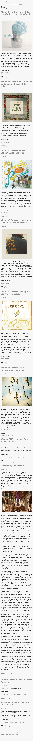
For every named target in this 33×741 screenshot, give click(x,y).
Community (4, 673)
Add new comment (5, 676)
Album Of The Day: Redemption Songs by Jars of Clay (15, 292)
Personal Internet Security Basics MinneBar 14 (16, 681)
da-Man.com (4, 1)
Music (12, 78)
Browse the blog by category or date (9, 734)
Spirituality (10, 673)
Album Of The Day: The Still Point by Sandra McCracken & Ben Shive (16, 84)
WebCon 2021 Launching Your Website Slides (15, 440)
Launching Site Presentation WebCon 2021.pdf (15, 457)
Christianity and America (12, 466)
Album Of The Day (5, 78)
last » (17, 732)
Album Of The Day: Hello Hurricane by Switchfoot (12, 369)
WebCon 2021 (27, 447)
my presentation (15, 447)
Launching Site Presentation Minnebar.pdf (14, 722)
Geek (2, 462)
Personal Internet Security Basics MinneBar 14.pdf (16, 694)
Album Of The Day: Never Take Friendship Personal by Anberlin (16, 13)
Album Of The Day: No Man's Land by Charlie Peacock (14, 151)
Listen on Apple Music (6, 72)
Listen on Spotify (5, 73)
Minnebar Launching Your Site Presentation (15, 703)
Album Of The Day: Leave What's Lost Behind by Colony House (16, 221)
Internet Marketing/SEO (10, 462)
